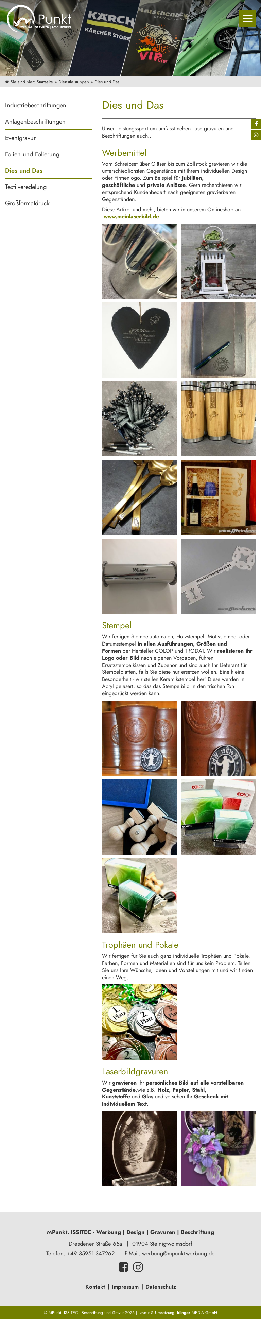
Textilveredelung (26, 186)
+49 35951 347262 (91, 1253)
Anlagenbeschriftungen (35, 121)
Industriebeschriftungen (35, 105)
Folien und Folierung (32, 154)
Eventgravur (20, 137)
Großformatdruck (27, 203)
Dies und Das (23, 170)
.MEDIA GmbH (197, 1312)
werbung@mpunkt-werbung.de (178, 1253)
